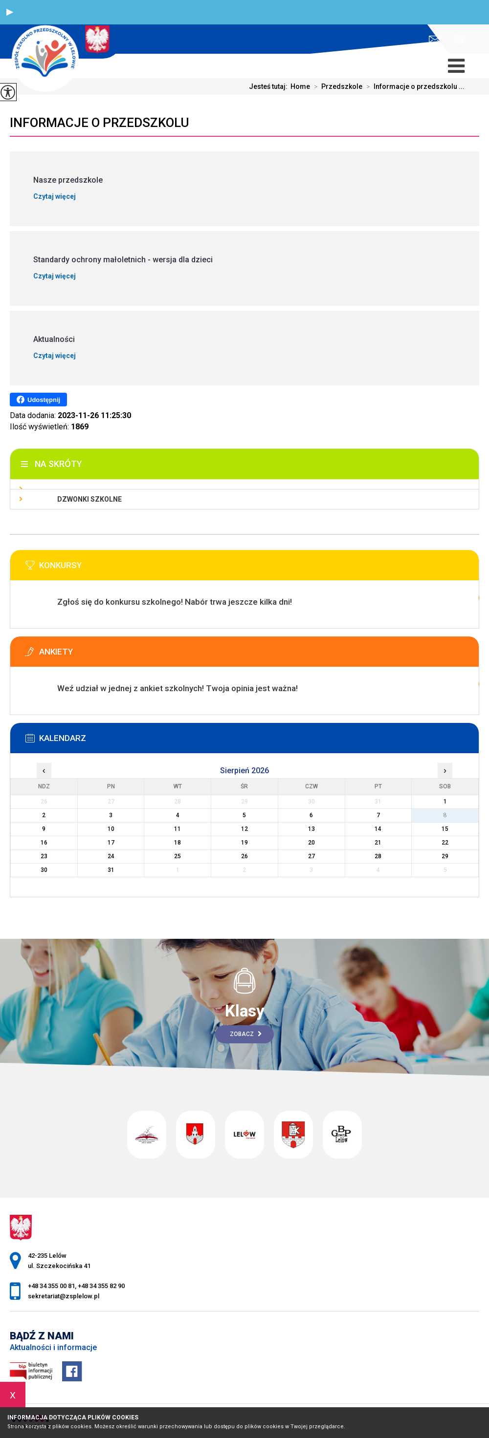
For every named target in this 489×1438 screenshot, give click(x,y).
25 (177, 856)
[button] (10, 12)
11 (177, 828)
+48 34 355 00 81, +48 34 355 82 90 (459, 38)
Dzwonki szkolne (89, 499)
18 (177, 842)
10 (111, 828)
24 (111, 856)
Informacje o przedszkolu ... (413, 86)
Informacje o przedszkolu (99, 122)
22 (445, 842)
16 (44, 842)
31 (111, 870)
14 (378, 828)
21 (378, 842)
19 (244, 842)
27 (311, 856)
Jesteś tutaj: (269, 86)
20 (311, 842)
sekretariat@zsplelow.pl (435, 39)
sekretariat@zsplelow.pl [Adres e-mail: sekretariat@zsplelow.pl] (63, 1296)
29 (445, 856)
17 (111, 842)
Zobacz (246, 1034)
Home (300, 86)
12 (244, 828)
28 (378, 856)
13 (311, 828)
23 (44, 856)
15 (445, 828)
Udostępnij (38, 399)
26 (244, 856)
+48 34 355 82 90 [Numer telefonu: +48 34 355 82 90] (101, 1286)
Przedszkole (336, 86)
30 (44, 870)
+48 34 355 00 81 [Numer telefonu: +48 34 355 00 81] (51, 1286)
